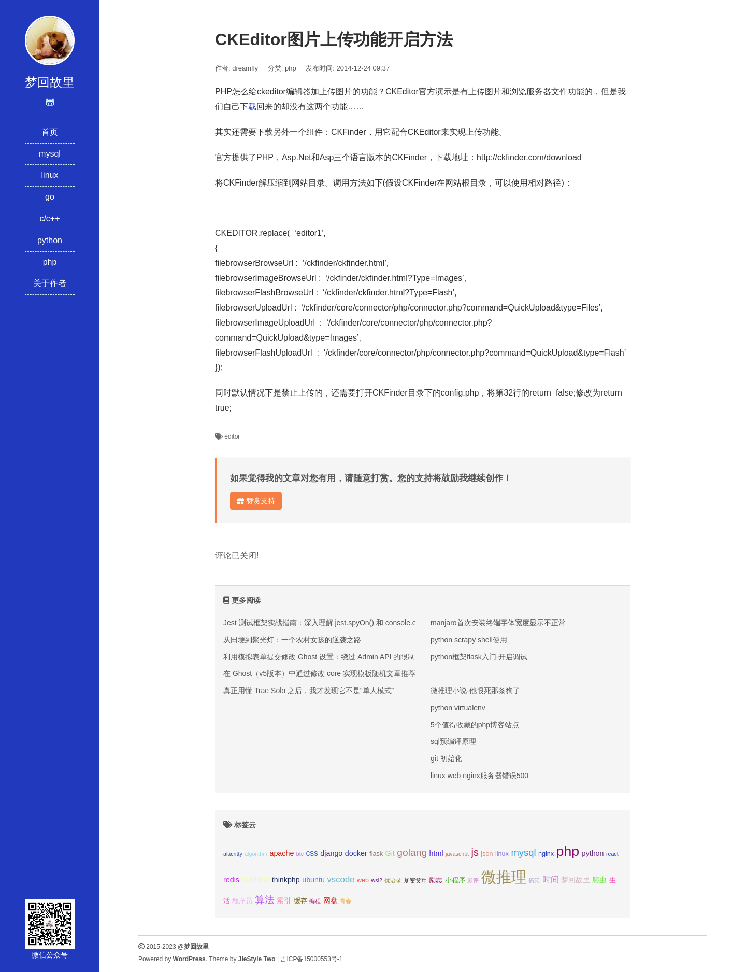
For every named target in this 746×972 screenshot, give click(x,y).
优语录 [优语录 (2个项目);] (392, 880)
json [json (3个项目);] (487, 853)
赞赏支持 (256, 501)
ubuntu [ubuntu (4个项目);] (313, 880)
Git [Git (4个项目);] (390, 853)
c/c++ (49, 218)
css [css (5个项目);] (312, 853)
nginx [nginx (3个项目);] (546, 853)
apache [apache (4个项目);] (281, 853)
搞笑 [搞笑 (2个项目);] (534, 880)
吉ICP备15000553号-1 (311, 959)
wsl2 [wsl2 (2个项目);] (376, 880)
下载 (248, 106)
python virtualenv (458, 707)
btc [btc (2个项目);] (300, 854)
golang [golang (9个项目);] (412, 852)
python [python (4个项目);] (593, 853)
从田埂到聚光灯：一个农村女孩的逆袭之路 (292, 640)
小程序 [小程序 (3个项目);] (455, 880)
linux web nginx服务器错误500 (479, 775)
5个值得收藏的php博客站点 (475, 725)
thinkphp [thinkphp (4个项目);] (286, 880)
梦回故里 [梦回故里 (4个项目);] (575, 880)
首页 (49, 132)
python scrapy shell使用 (469, 640)
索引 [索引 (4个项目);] (284, 900)
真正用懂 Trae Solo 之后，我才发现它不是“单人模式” (308, 690)
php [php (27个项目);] (568, 851)
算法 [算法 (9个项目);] (265, 899)
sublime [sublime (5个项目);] (255, 879)
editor (232, 436)
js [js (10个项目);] (474, 852)
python (49, 240)
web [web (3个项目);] (363, 880)
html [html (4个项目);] (436, 853)
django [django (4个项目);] (331, 853)
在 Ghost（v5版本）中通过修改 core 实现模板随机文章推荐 (319, 673)
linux (50, 175)
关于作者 (49, 283)
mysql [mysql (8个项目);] (523, 852)
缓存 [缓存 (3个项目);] (300, 901)
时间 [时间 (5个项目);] (550, 879)
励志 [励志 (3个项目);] (435, 880)
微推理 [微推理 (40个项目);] (503, 876)
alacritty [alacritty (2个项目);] (232, 854)
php (50, 262)
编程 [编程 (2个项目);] (315, 901)
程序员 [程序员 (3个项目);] (242, 901)
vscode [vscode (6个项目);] (340, 879)
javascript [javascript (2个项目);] (457, 854)
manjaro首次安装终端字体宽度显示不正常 (498, 622)
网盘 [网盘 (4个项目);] (330, 900)
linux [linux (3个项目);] (502, 853)
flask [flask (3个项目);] (376, 853)
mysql (50, 153)
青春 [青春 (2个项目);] (345, 901)
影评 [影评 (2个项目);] (473, 880)
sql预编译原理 (453, 741)
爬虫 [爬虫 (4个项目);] (599, 880)
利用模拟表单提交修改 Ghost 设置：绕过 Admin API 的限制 (319, 657)
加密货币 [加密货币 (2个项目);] (415, 880)
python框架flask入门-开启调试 (479, 657)
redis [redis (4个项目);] (231, 880)
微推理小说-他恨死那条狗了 (475, 690)
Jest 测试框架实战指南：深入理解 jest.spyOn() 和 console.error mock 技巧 (343, 622)
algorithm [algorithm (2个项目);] (256, 854)
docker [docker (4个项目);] (356, 853)
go (49, 196)
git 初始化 (446, 758)
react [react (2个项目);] (612, 854)
